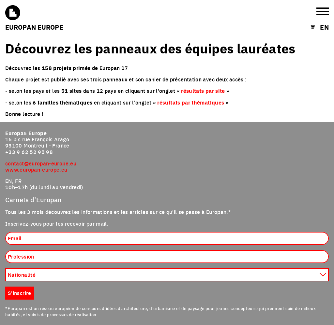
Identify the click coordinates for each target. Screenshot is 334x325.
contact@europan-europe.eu (40, 163)
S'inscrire (19, 292)
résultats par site (203, 90)
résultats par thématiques (190, 102)
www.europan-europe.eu (36, 169)
